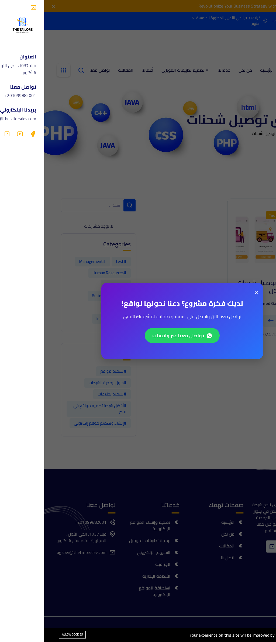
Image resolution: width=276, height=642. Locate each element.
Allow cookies (28, 634)
